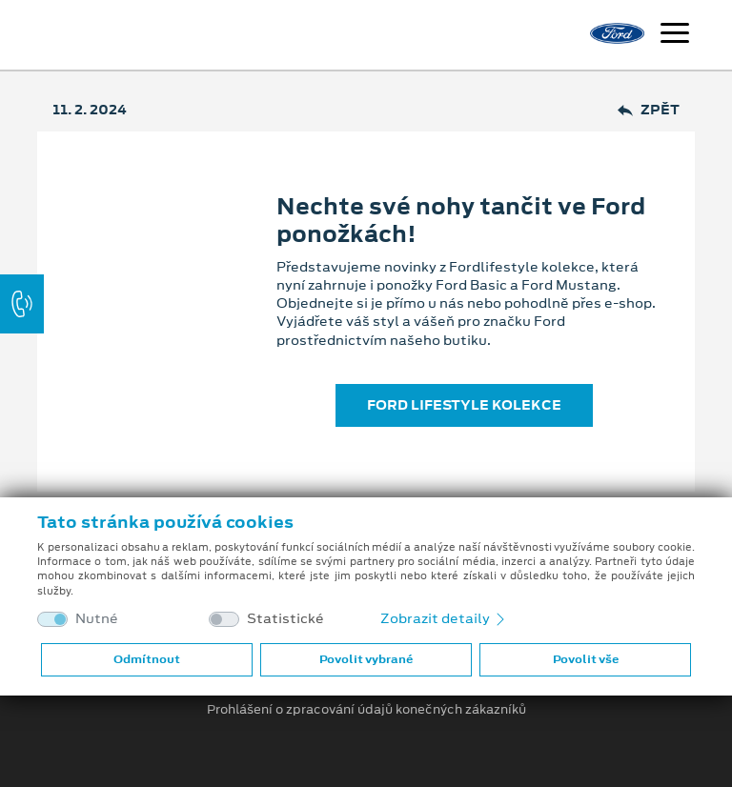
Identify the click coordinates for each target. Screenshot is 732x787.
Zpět (649, 110)
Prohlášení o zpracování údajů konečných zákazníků (366, 709)
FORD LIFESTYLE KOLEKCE (464, 404)
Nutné (96, 619)
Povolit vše (586, 659)
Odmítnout (146, 659)
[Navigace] (675, 35)
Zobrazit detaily (444, 618)
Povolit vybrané (366, 659)
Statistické (285, 619)
